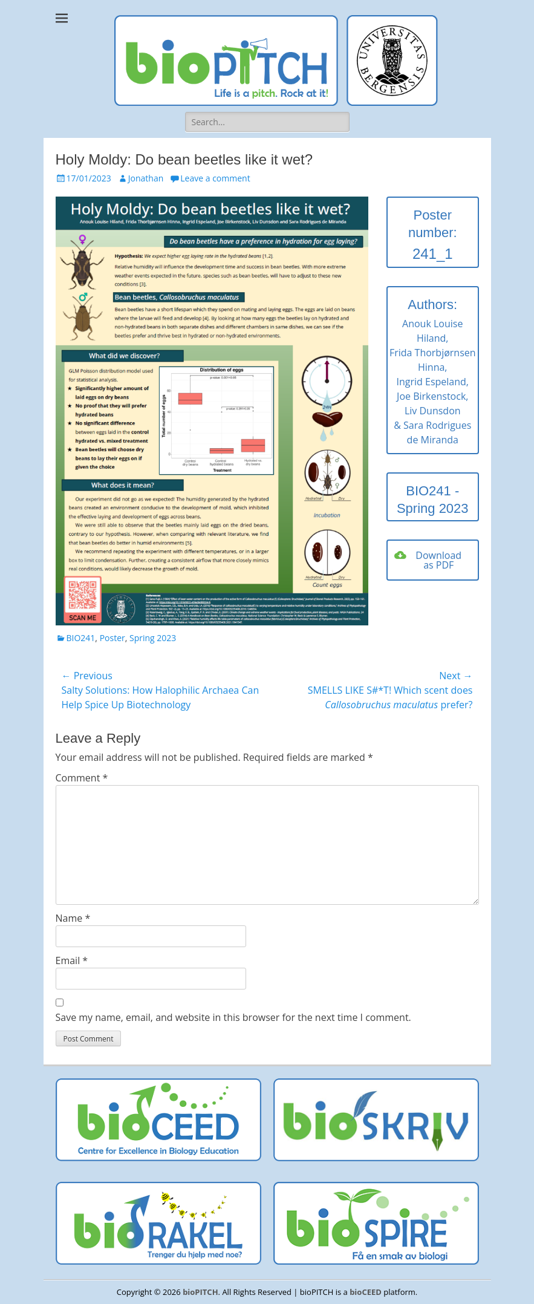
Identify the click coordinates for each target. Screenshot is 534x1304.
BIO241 (81, 638)
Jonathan (146, 178)
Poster (112, 638)
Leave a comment (215, 178)
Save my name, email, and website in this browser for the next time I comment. (233, 1017)
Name (73, 918)
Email (72, 960)
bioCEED (366, 1291)
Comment (82, 777)
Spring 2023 (152, 638)
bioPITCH (200, 1291)
